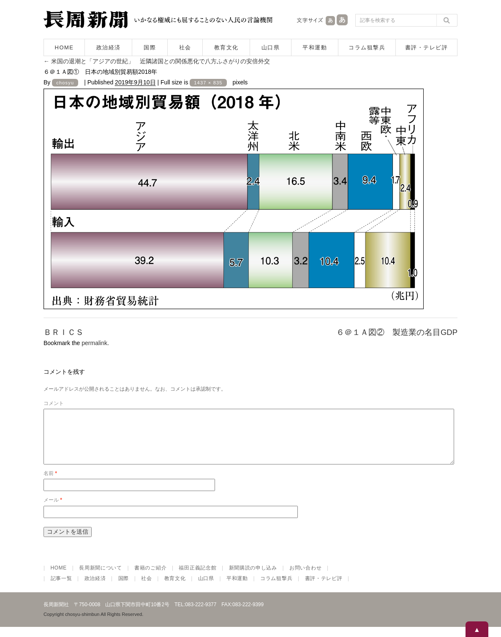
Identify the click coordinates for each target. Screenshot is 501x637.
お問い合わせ (305, 578)
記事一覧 (61, 588)
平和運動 (314, 47)
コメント (54, 403)
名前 (50, 483)
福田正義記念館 (197, 578)
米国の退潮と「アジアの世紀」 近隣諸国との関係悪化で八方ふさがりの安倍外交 (157, 61)
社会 (185, 47)
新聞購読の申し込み (253, 578)
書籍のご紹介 (150, 578)
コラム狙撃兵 (367, 47)
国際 (150, 47)
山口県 (270, 47)
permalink (94, 343)
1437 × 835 (208, 82)
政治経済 (108, 47)
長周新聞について (100, 578)
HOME (64, 47)
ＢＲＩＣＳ (64, 332)
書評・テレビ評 (426, 47)
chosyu (65, 82)
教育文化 (226, 47)
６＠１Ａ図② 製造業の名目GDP (396, 332)
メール (53, 510)
